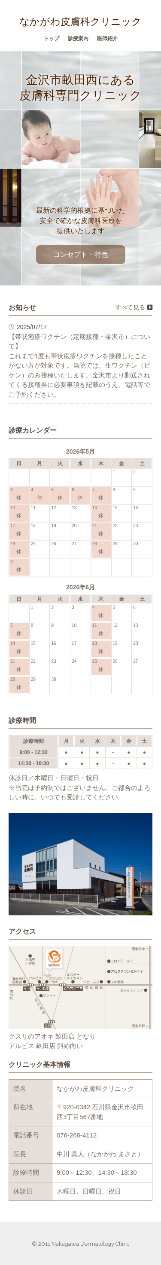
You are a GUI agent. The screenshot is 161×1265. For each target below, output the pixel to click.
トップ (51, 39)
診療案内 (78, 39)
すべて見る (133, 307)
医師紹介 (107, 39)
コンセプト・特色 (80, 254)
